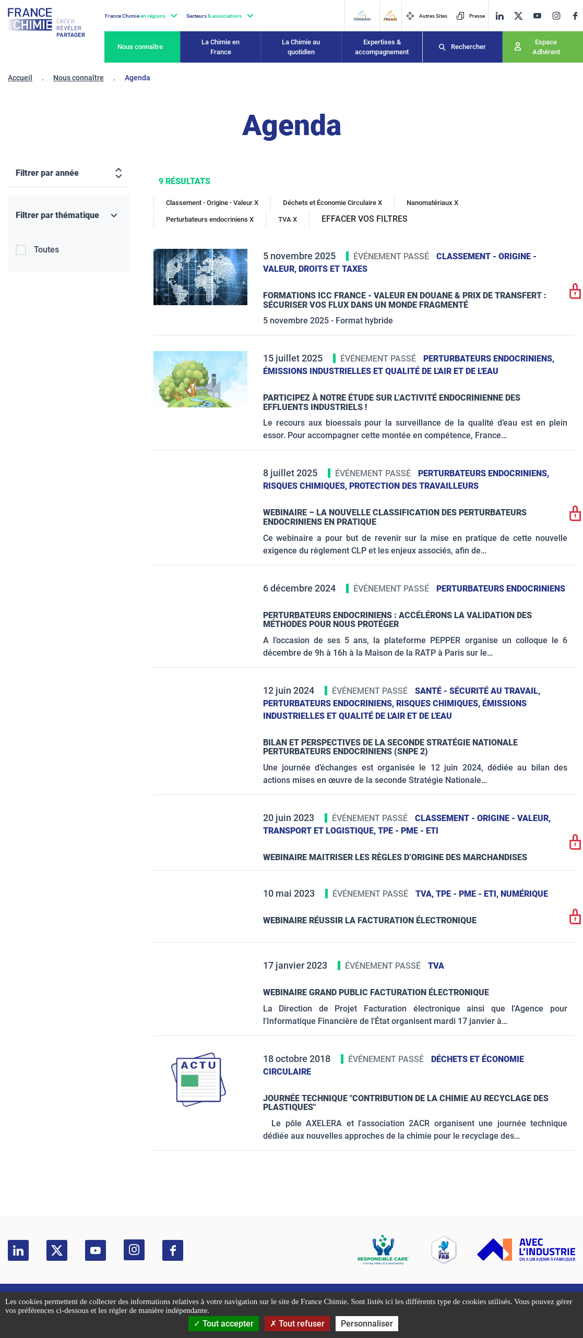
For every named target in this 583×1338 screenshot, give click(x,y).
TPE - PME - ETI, (468, 894)
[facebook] (575, 15)
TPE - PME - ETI (408, 831)
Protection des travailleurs (414, 486)
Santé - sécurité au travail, (477, 691)
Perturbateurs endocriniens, (488, 359)
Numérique (524, 894)
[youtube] (537, 15)
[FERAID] (390, 15)
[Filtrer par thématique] (69, 215)
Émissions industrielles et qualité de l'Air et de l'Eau (380, 371)
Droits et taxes (333, 269)
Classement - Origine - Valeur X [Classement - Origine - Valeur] (212, 203)
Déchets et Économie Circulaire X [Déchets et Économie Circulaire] (332, 203)
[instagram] (556, 15)
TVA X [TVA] (287, 219)
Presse (470, 16)
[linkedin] (499, 15)
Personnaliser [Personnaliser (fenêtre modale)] (367, 1324)
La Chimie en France (220, 47)
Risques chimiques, (306, 486)
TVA (436, 966)
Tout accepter (224, 1324)
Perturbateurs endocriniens (500, 589)
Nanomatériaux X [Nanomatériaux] (432, 203)
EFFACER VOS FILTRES (365, 219)
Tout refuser (297, 1324)
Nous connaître (140, 47)
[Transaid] (362, 15)
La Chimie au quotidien (301, 47)
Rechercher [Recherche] (468, 47)
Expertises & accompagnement (382, 47)
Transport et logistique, (320, 831)
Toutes (46, 250)
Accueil (20, 78)
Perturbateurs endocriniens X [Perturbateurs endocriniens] (210, 219)
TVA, (425, 894)
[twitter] (518, 15)
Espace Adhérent (546, 47)
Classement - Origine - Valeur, (483, 818)
